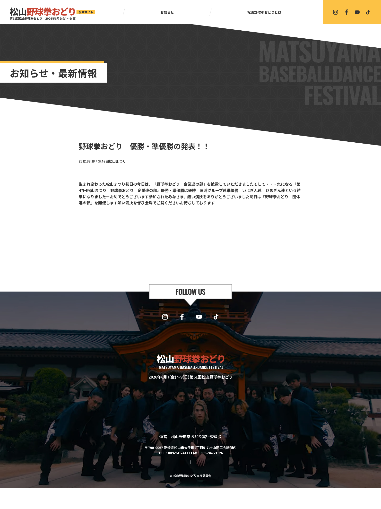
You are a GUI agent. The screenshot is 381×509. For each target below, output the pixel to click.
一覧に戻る (192, 229)
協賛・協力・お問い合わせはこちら (190, 469)
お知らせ (167, 12)
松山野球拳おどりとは (264, 12)
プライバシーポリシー (203, 483)
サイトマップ (171, 483)
